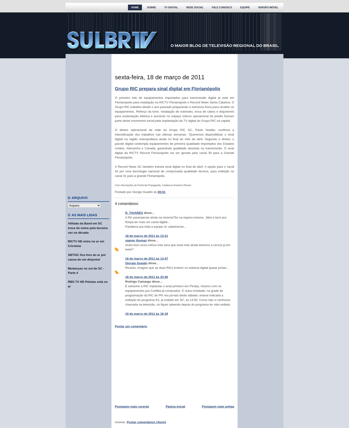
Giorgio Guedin (136, 263)
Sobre (151, 7)
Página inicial (175, 406)
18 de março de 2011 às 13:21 (146, 236)
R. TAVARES (134, 213)
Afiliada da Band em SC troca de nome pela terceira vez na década (88, 228)
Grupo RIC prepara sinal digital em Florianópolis (167, 88)
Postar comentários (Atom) (146, 422)
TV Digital (171, 7)
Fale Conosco (222, 7)
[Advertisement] (88, 123)
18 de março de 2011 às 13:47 (146, 258)
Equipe (245, 7)
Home (135, 7)
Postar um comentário (131, 326)
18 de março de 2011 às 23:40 (146, 277)
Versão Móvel (268, 7)
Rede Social (195, 7)
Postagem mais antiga (218, 406)
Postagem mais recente (132, 406)
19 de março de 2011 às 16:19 (146, 313)
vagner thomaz (136, 240)
